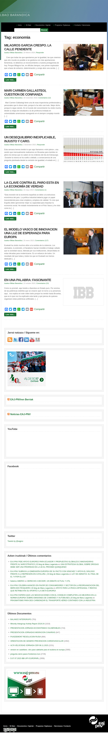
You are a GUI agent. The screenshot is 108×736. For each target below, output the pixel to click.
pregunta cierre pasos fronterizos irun (25, 654)
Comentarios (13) (42, 283)
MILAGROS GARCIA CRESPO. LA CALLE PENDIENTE (27, 47)
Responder (40, 52)
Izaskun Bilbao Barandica (13, 52)
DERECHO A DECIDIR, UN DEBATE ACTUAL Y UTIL (48, 581)
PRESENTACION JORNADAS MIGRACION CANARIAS (32, 632)
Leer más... (10, 80)
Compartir (39, 74)
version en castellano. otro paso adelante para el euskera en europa (37, 650)
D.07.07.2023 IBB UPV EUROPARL (24, 658)
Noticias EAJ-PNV (20, 414)
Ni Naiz (28, 25)
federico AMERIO (17, 581)
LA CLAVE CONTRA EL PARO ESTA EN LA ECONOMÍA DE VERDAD (31, 184)
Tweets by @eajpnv (15, 541)
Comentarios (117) (41, 240)
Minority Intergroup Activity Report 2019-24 (27, 624)
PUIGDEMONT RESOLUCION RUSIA (25, 637)
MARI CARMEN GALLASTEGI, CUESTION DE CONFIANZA (25, 92)
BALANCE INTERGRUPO (20, 619)
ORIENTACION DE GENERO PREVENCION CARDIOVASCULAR (36, 641)
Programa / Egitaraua (62, 25)
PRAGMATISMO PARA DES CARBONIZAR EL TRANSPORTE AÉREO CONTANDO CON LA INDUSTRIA (52, 600)
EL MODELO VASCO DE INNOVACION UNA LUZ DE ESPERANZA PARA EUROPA (30, 233)
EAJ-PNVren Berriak (21, 399)
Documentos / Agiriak (43, 25)
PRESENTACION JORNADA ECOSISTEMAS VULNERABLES (35, 628)
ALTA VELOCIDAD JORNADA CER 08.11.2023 (29, 645)
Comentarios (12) (44, 98)
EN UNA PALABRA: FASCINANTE (27, 280)
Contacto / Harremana (82, 25)
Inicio (20, 25)
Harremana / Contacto (62, 726)
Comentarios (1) (40, 190)
